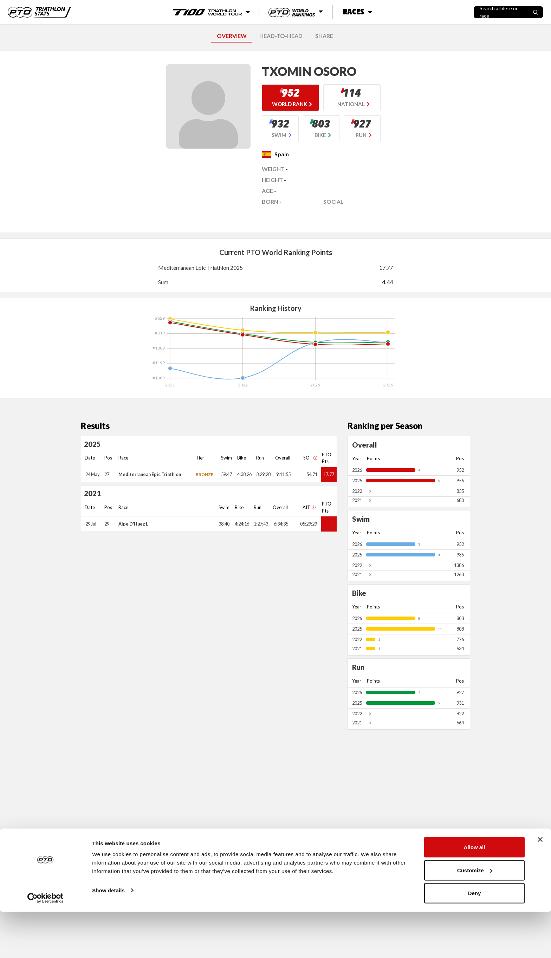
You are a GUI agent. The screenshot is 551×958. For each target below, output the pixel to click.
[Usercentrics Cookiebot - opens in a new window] (45, 944)
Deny (474, 939)
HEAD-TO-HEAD (281, 35)
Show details (108, 936)
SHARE (324, 35)
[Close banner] (540, 885)
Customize (474, 916)
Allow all (474, 893)
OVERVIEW (232, 35)
